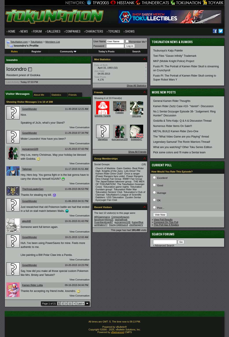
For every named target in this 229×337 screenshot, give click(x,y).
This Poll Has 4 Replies (166, 224)
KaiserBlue (137, 222)
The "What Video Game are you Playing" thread (181, 136)
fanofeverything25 (103, 219)
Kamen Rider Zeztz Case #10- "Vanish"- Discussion (183, 106)
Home (11, 31)
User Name (99, 41)
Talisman (27, 169)
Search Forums (163, 234)
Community (68, 51)
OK (159, 200)
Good (160, 185)
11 (70, 303)
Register (36, 51)
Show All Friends (137, 151)
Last (80, 303)
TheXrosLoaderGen (33, 189)
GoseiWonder (29, 109)
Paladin (119, 112)
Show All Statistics (136, 85)
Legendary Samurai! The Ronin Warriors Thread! (181, 141)
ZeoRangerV (136, 224)
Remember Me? (136, 41)
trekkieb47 (136, 139)
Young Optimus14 (118, 224)
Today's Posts (106, 51)
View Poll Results (163, 219)
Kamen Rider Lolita (32, 285)
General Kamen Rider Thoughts (171, 101)
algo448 (26, 221)
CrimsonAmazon (120, 217)
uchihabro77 (101, 224)
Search (136, 51)
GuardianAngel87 (103, 222)
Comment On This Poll (166, 222)
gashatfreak (121, 219)
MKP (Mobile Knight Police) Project (173, 61)
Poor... (160, 208)
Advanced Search (164, 245)
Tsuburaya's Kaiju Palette (168, 50)
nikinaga (136, 116)
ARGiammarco (102, 217)
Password (98, 46)
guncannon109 (30, 149)
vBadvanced (117, 332)
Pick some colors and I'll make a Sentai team (179, 152)
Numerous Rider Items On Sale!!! (172, 126)
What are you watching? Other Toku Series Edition (182, 147)
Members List (52, 41)
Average (161, 193)
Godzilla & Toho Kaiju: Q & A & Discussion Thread (182, 120)
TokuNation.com (19, 41)
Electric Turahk (103, 115)
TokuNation (36, 41)
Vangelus (103, 139)
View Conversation (80, 127)
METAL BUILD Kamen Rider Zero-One (175, 131)
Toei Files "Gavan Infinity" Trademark (174, 55)
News (24, 31)
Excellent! (162, 178)
